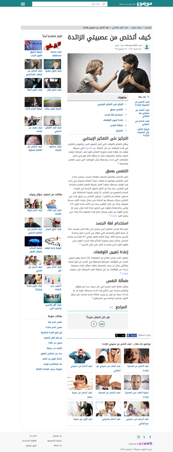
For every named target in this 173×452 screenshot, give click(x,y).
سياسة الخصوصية (54, 441)
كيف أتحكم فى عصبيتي (142, 122)
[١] (118, 163)
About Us (58, 445)
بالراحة (114, 216)
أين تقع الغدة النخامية (51, 333)
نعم (102, 324)
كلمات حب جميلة (54, 348)
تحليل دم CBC (55, 343)
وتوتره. (124, 273)
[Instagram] (138, 437)
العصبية (88, 148)
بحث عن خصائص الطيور (51, 354)
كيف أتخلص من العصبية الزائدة (142, 103)
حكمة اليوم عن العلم (52, 359)
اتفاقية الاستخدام (29, 441)
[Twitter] (144, 437)
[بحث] (103, 4)
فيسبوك (133, 335)
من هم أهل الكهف (53, 338)
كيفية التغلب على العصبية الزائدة (143, 132)
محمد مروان (119, 45)
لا (93, 324)
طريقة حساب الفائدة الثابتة (49, 369)
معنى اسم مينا (55, 322)
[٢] (110, 215)
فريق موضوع (31, 445)
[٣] (80, 243)
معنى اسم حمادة (54, 327)
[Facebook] (150, 437)
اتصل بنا (33, 436)
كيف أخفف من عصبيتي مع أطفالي (142, 113)
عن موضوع (57, 436)
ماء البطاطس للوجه (53, 364)
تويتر (123, 335)
